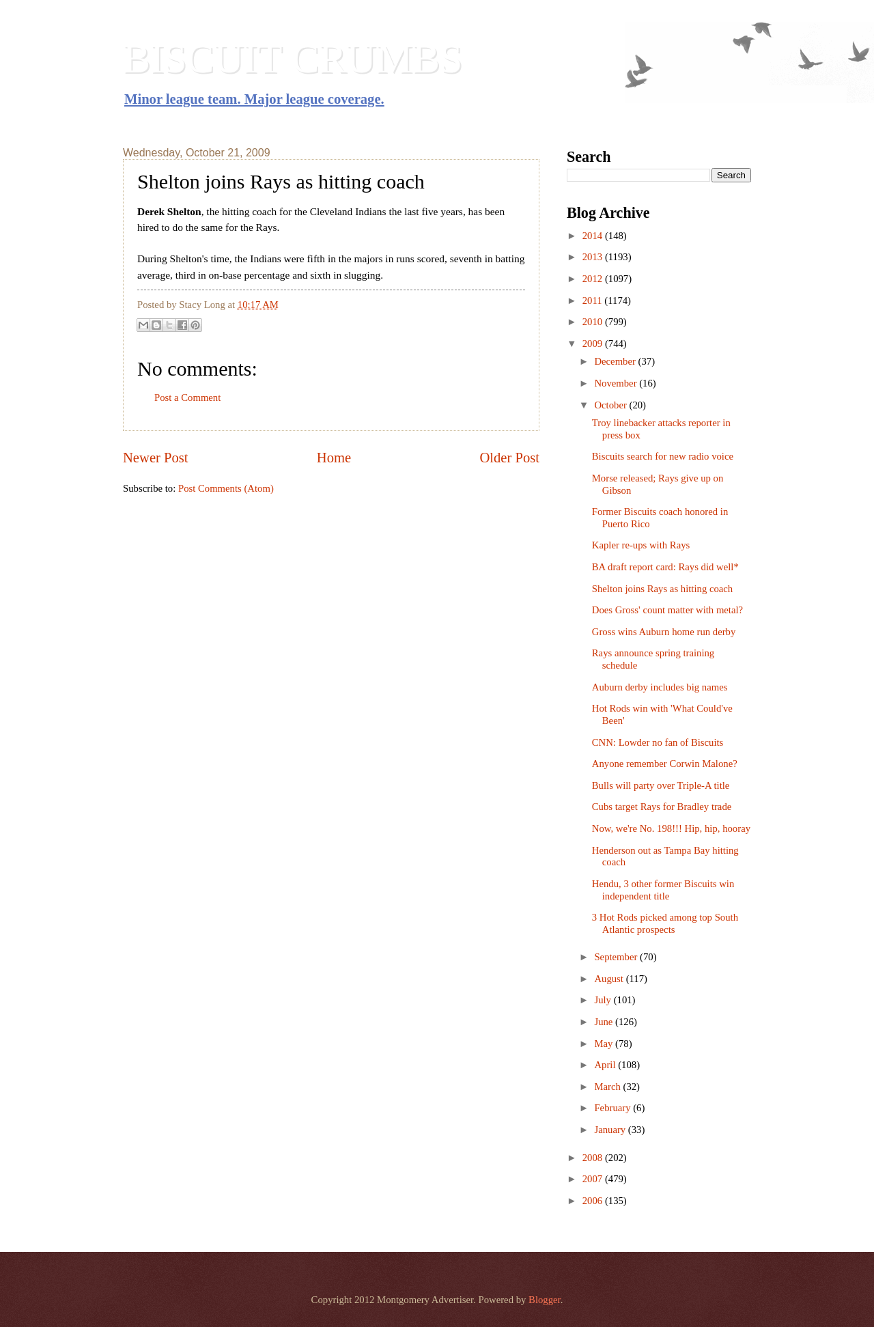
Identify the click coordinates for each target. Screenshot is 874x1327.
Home (334, 457)
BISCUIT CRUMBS (292, 58)
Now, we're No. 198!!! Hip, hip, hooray (671, 828)
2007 (593, 1178)
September (617, 956)
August (609, 978)
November (616, 383)
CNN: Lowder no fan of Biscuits (658, 742)
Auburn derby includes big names (660, 687)
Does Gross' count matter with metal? (667, 609)
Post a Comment (187, 397)
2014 (593, 235)
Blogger (544, 1299)
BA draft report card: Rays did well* (665, 566)
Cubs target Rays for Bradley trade (662, 806)
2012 (593, 278)
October (611, 405)
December (616, 361)
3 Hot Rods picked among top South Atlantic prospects (665, 923)
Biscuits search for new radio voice (662, 456)
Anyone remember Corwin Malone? (664, 763)
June (604, 1021)
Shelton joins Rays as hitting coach (662, 588)
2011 (593, 300)
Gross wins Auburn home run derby (664, 631)
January (611, 1129)
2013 (593, 256)
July (603, 999)
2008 (593, 1157)
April (606, 1064)
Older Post (509, 457)
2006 (593, 1200)
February (613, 1107)
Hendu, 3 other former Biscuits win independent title (663, 890)
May (604, 1043)
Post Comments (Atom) (226, 488)
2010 (593, 321)
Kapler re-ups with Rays (641, 545)
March (608, 1086)
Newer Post (155, 457)
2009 (593, 343)
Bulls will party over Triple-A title (661, 785)
